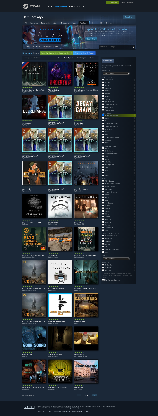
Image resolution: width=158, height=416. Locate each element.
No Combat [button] (107, 265)
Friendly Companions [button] (110, 249)
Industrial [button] (106, 162)
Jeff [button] (104, 247)
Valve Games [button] (108, 181)
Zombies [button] (106, 241)
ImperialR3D (54, 356)
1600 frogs (79, 125)
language (130, 2)
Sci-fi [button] (105, 200)
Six (77, 323)
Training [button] (106, 225)
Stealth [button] (105, 132)
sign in (122, 2)
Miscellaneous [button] (108, 110)
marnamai (27, 191)
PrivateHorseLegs (30, 290)
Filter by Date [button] (107, 61)
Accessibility (57, 411)
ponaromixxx (28, 92)
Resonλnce (53, 389)
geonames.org (74, 408)
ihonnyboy (53, 224)
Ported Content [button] (108, 186)
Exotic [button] (105, 167)
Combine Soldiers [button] (109, 236)
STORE (51, 6)
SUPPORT (81, 6)
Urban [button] (105, 148)
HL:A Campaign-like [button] (110, 115)
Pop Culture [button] (107, 203)
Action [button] (105, 118)
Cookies (86, 411)
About (72, 6)
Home (28, 47)
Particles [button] (106, 99)
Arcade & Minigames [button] (110, 137)
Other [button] (105, 143)
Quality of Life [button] (108, 102)
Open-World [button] (107, 189)
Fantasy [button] (106, 208)
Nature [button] (105, 159)
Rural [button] (105, 156)
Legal (49, 411)
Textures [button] (106, 93)
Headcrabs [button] (107, 238)
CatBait (78, 290)
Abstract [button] (106, 217)
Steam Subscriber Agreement (72, 411)
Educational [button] (107, 228)
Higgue (26, 125)
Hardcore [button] (106, 270)
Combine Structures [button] (110, 154)
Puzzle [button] (105, 121)
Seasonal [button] (106, 222)
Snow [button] (105, 170)
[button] (134, 80)
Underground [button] (108, 165)
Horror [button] (105, 197)
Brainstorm (79, 191)
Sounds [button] (106, 96)
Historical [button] (106, 219)
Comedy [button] (106, 206)
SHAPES (53, 290)
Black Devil (79, 92)
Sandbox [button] (106, 140)
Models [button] (106, 91)
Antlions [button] (106, 244)
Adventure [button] (107, 129)
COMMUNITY (61, 6)
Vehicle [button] (106, 195)
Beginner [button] (106, 268)
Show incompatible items (112, 280)
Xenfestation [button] (107, 151)
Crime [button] (105, 214)
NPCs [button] (105, 85)
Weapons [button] (106, 88)
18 (31, 395)
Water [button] (105, 173)
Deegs (26, 224)
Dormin (52, 92)
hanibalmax (80, 257)
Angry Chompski (81, 356)
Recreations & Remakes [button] (111, 184)
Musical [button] (106, 211)
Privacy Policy (41, 411)
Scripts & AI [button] (107, 107)
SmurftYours (54, 257)
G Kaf (26, 356)
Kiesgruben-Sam (29, 257)
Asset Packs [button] (107, 80)
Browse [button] (36, 47)
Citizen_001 (80, 224)
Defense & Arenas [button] (109, 192)
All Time (91, 58)
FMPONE (53, 125)
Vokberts (79, 389)
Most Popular (68, 58)
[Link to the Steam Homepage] (33, 8)
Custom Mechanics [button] (110, 104)
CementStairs (54, 323)
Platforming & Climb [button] (110, 126)
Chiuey (26, 389)
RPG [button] (105, 134)
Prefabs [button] (106, 82)
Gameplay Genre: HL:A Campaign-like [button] (56, 53)
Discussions (47, 47)
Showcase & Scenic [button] (110, 124)
